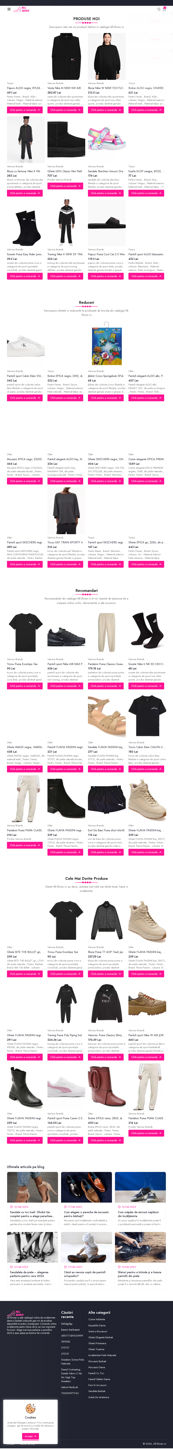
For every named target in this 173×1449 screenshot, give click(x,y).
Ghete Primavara (97, 1344)
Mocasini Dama (96, 1368)
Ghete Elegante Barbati (100, 1338)
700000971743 (70, 1394)
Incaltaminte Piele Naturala (102, 1356)
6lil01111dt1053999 (72, 1336)
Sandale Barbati (96, 1392)
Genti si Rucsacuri (97, 1332)
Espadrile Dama (96, 1326)
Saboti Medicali (69, 1388)
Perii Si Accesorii (97, 1386)
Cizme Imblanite (96, 1320)
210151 (65, 1348)
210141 (65, 1354)
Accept (30, 1437)
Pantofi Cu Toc (96, 1374)
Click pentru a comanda (25, 110)
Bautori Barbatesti (70, 1330)
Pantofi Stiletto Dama (99, 1380)
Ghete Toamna (96, 1350)
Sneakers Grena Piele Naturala (72, 1362)
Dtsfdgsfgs (66, 1324)
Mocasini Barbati (97, 1362)
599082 (65, 1342)
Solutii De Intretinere (98, 1398)
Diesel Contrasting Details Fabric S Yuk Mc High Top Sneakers (71, 1376)
